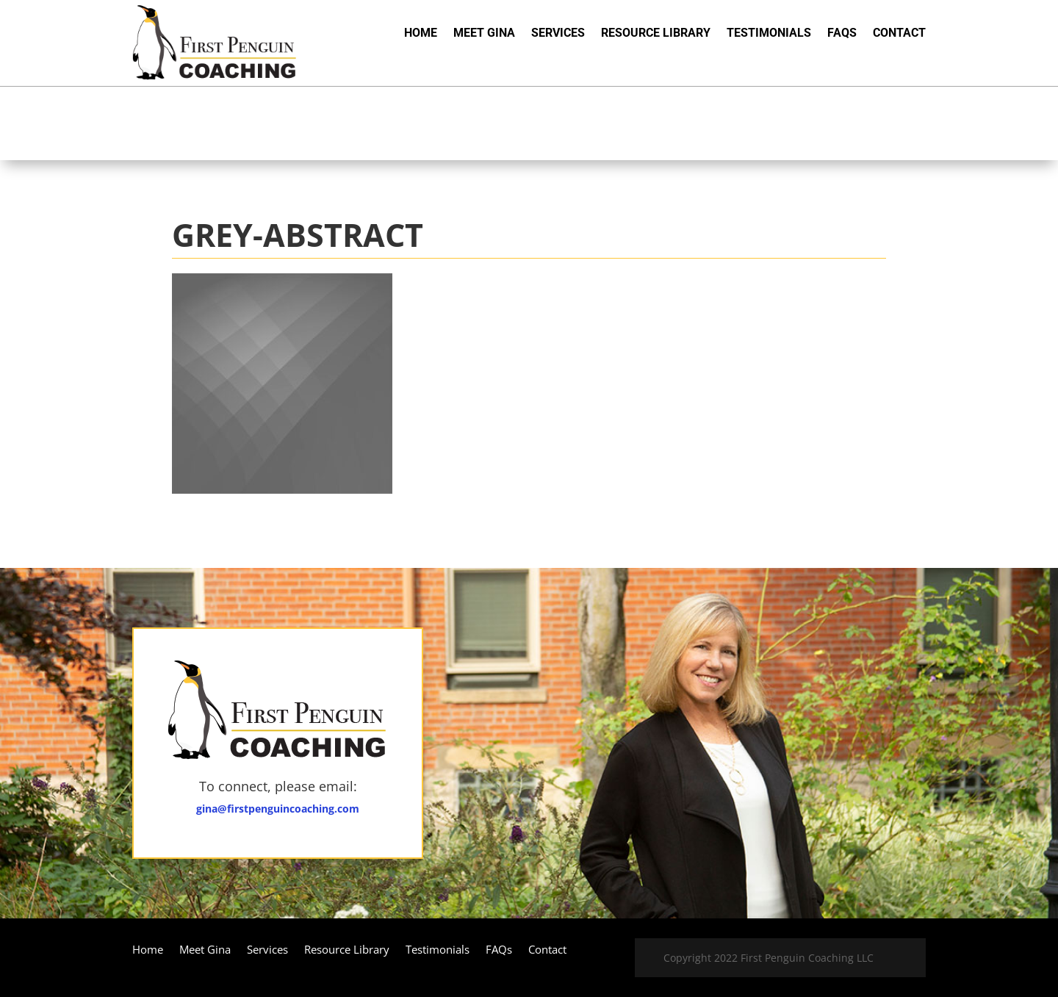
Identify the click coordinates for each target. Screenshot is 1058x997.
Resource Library (655, 34)
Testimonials (769, 34)
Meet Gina (484, 34)
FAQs (842, 34)
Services (558, 34)
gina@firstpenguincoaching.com (277, 809)
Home (420, 34)
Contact (899, 34)
